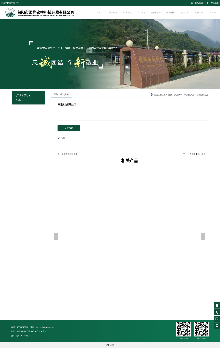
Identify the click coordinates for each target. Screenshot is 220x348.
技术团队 (169, 12)
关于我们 (111, 12)
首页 (97, 12)
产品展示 (140, 12)
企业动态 (126, 12)
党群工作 (197, 12)
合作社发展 (155, 12)
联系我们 (199, 3)
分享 (61, 138)
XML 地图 (110, 345)
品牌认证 (183, 12)
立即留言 (68, 128)
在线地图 (215, 3)
